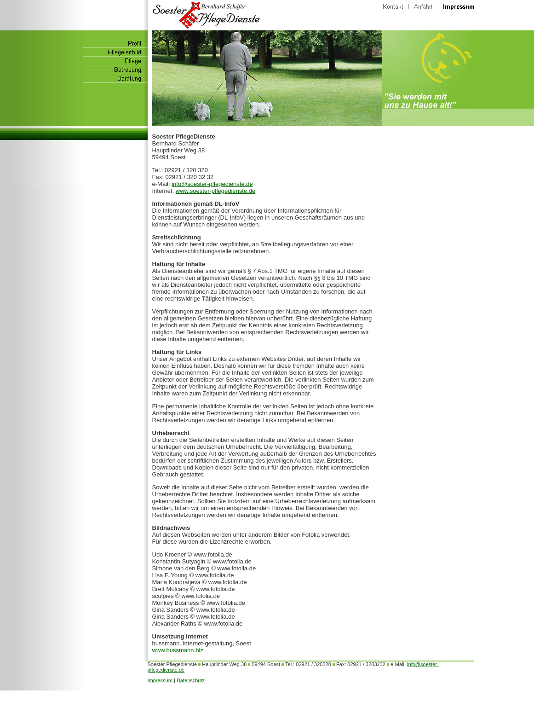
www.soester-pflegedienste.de (215, 190)
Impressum (160, 680)
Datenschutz (191, 680)
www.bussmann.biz (177, 650)
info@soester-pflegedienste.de (212, 183)
